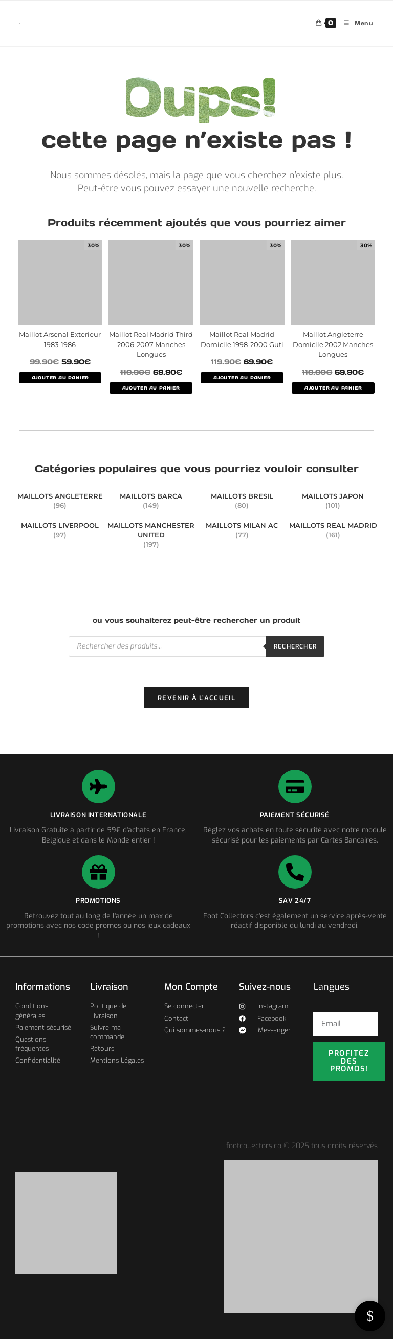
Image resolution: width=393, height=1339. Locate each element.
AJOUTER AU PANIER (60, 377)
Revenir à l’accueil (196, 698)
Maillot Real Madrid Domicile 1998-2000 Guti (242, 339)
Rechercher (295, 646)
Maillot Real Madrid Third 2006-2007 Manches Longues (151, 344)
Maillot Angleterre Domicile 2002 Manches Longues (333, 344)
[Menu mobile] (355, 23)
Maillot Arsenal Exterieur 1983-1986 (60, 339)
